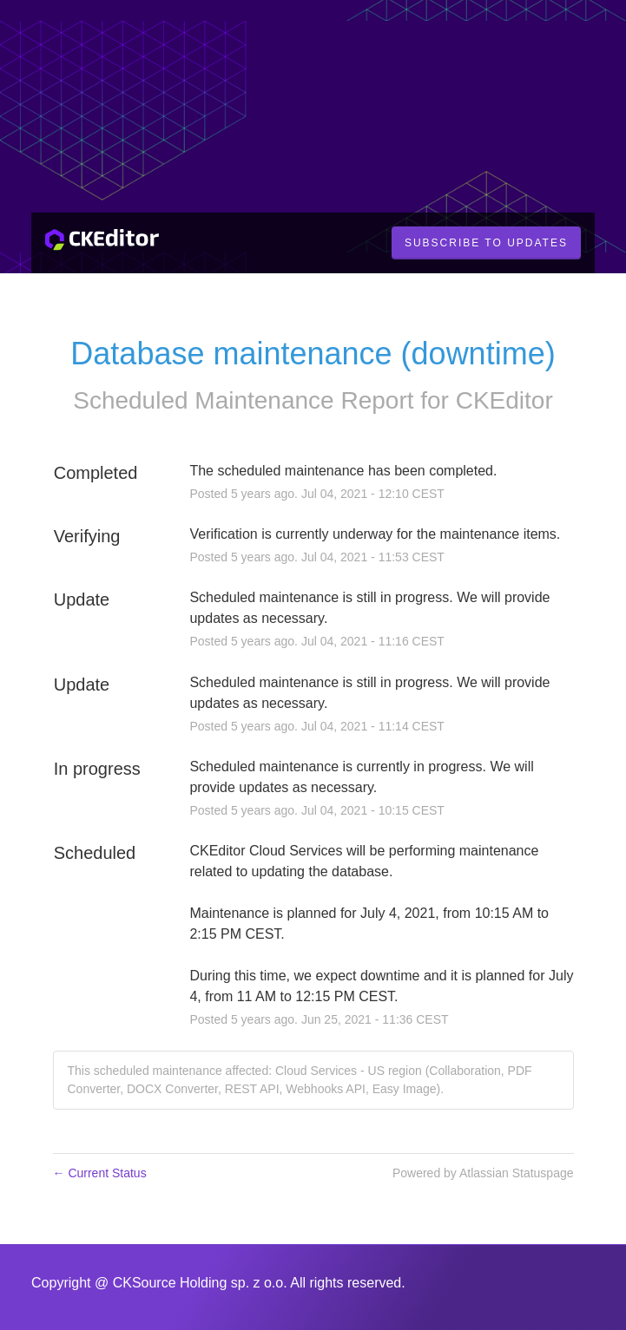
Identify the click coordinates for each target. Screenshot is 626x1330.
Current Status (100, 1173)
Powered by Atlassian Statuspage (483, 1173)
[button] (486, 242)
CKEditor (504, 400)
